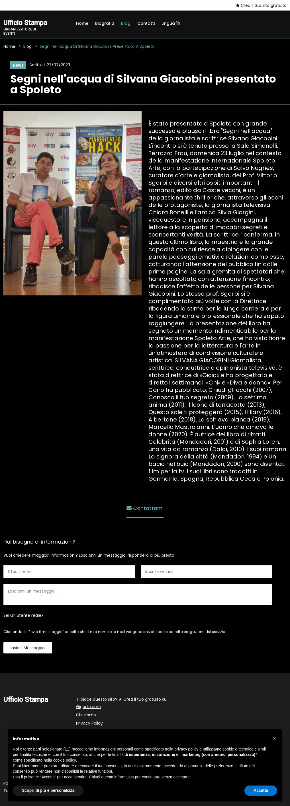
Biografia (104, 23)
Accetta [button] (261, 790)
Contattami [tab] (145, 508)
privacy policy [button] (186, 749)
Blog (125, 23)
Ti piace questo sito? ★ (121, 703)
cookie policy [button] (64, 760)
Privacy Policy (89, 723)
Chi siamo (86, 715)
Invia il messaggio (28, 648)
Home (82, 23)
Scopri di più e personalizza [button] (48, 790)
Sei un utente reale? (23, 615)
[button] (274, 738)
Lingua (170, 23)
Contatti (146, 23)
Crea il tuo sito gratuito (261, 5)
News (18, 65)
